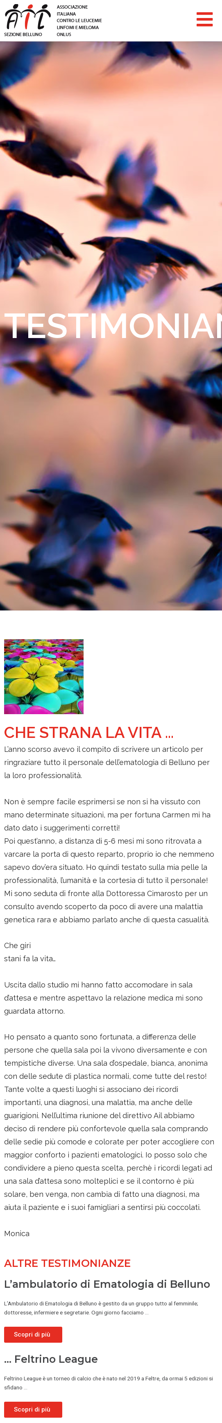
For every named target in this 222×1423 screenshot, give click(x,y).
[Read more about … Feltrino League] (33, 1410)
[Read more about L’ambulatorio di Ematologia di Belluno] (33, 1335)
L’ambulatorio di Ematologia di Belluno (107, 1284)
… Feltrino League (51, 1359)
